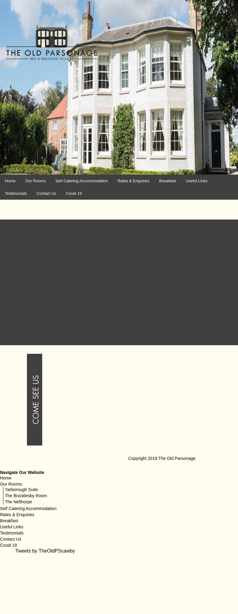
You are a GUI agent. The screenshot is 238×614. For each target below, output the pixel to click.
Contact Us (46, 193)
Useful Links (196, 181)
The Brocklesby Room (26, 494)
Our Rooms (35, 181)
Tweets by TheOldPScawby (45, 549)
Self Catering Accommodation (81, 181)
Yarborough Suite (21, 488)
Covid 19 (74, 193)
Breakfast (167, 181)
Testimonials (16, 193)
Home (10, 181)
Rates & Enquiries (133, 181)
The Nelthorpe (18, 500)
